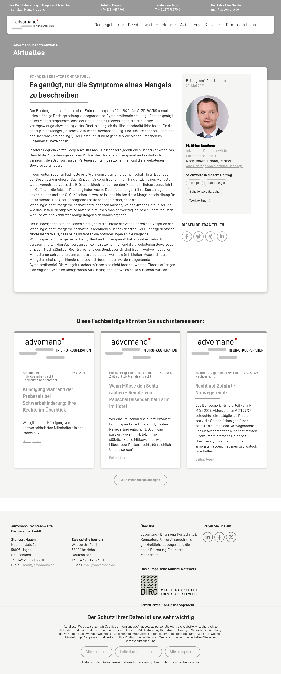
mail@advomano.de (38, 565)
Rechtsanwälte (141, 25)
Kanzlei (211, 25)
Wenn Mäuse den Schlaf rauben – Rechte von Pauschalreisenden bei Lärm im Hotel (139, 396)
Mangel (194, 183)
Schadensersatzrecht (204, 192)
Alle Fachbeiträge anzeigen (140, 480)
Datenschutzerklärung (136, 662)
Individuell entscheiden (138, 652)
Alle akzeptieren (183, 652)
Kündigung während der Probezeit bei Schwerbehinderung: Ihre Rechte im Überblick (49, 400)
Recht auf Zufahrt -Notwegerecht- (215, 390)
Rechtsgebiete (107, 25)
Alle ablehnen (96, 652)
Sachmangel (216, 183)
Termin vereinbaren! (243, 25)
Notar (167, 25)
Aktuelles (188, 25)
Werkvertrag (197, 200)
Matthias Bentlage (200, 146)
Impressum (191, 662)
